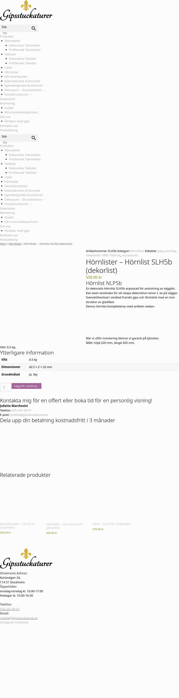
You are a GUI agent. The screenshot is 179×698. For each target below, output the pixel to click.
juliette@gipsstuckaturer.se (29, 415)
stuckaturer (130, 255)
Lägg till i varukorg (25, 386)
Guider (9, 108)
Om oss (5, 117)
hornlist (170, 251)
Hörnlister (12, 72)
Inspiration (7, 99)
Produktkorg (8, 130)
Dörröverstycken (16, 76)
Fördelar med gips (17, 121)
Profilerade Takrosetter (25, 50)
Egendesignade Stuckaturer (24, 85)
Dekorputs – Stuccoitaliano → (25, 90)
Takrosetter (12, 41)
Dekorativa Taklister (22, 59)
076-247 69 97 (21, 410)
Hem (3, 244)
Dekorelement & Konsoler (23, 81)
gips (160, 251)
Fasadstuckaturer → (18, 94)
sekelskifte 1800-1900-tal (103, 255)
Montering (7, 103)
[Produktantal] (5, 387)
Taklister (10, 54)
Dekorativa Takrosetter (25, 45)
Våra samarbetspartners (21, 112)
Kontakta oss (9, 126)
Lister (8, 68)
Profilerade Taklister (23, 63)
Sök (4, 27)
